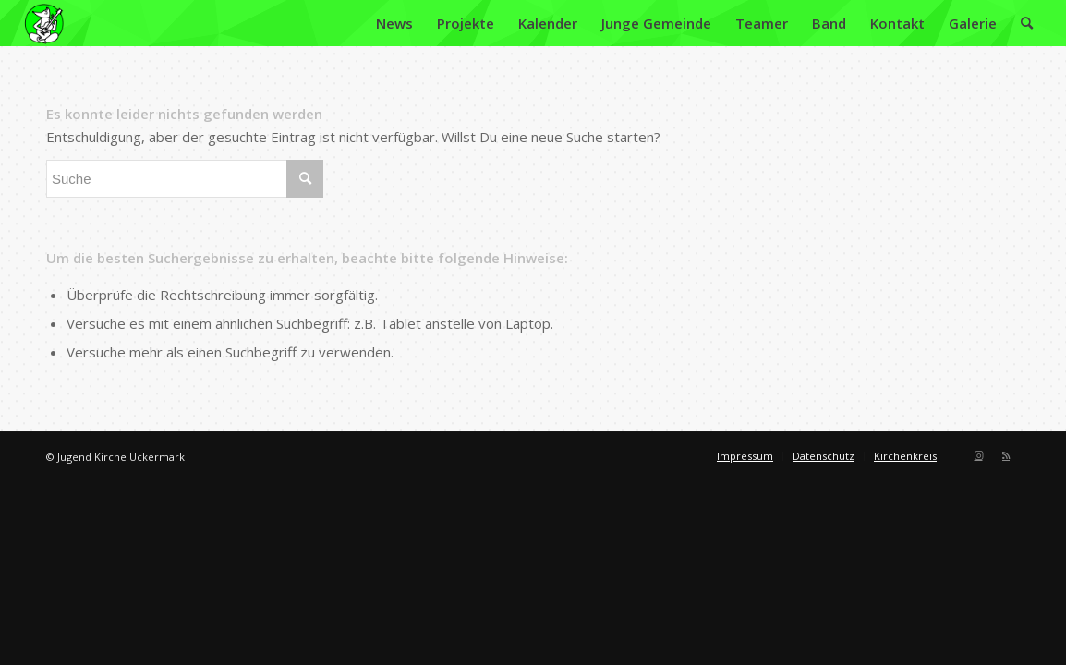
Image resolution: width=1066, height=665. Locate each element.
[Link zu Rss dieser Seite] (1006, 455)
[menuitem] (394, 23)
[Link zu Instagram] (978, 455)
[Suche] (1027, 23)
